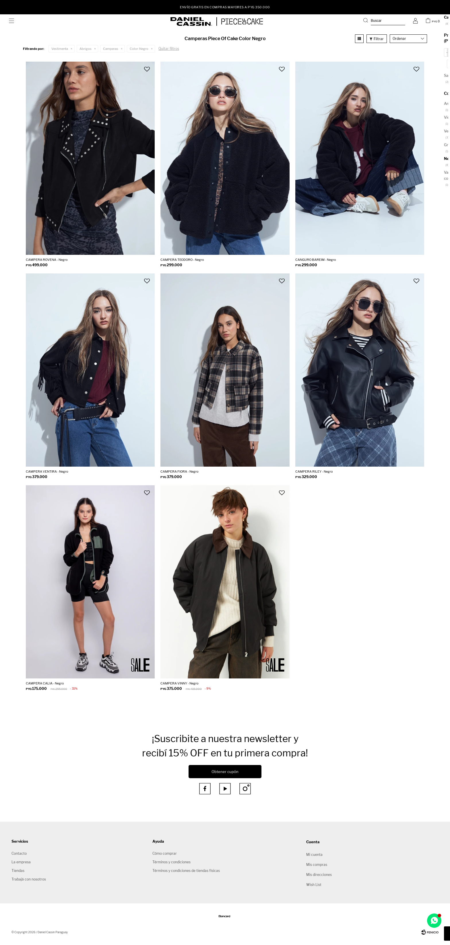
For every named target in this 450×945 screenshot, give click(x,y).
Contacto (19, 853)
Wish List (313, 885)
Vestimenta (59, 49)
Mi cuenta (314, 854)
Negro (139, 49)
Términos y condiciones (171, 862)
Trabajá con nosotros (28, 879)
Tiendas (17, 870)
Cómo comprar (164, 853)
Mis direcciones (319, 874)
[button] (384, 21)
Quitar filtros (168, 48)
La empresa (21, 862)
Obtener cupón (225, 771)
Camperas (110, 49)
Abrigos (85, 49)
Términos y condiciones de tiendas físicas (186, 870)
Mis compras (316, 864)
